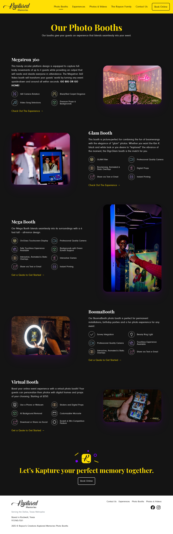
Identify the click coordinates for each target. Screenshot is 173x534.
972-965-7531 (17, 520)
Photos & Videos (98, 6)
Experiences (78, 6)
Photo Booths (61, 6)
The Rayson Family (121, 6)
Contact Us (142, 6)
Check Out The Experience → (27, 110)
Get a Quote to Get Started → (27, 274)
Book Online (160, 6)
